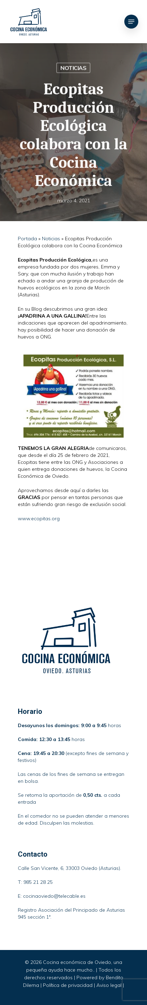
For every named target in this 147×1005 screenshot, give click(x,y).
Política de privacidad (68, 985)
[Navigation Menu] (131, 21)
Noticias (73, 68)
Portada (27, 238)
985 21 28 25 (38, 882)
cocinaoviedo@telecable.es (54, 896)
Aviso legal (109, 985)
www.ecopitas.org (39, 518)
